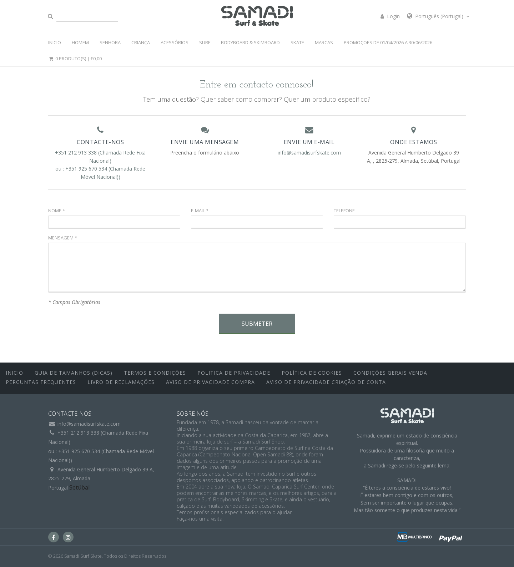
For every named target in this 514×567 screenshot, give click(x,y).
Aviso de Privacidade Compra (210, 382)
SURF (204, 42)
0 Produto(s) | (75, 58)
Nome (56, 210)
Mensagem (62, 237)
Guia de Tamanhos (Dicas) (73, 372)
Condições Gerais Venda (390, 372)
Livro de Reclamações (121, 382)
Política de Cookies (312, 372)
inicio (14, 372)
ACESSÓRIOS (174, 42)
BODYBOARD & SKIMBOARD (250, 42)
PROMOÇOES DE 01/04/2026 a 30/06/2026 (388, 42)
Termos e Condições (155, 372)
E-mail (199, 210)
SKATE (297, 42)
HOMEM (80, 42)
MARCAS (324, 42)
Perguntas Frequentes (41, 382)
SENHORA (110, 42)
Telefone (344, 210)
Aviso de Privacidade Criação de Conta (326, 382)
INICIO (54, 42)
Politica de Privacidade (233, 372)
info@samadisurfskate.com (309, 152)
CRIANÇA (140, 42)
